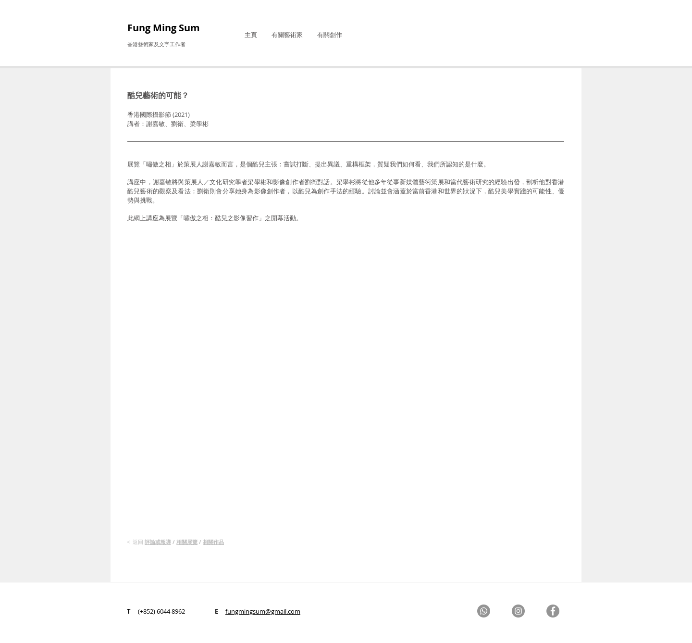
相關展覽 (187, 541)
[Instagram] (518, 611)
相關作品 (213, 541)
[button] (287, 34)
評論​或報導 (158, 541)
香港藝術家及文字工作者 (156, 44)
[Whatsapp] (483, 611)
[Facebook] (552, 611)
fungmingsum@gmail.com (262, 611)
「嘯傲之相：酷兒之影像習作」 (221, 218)
